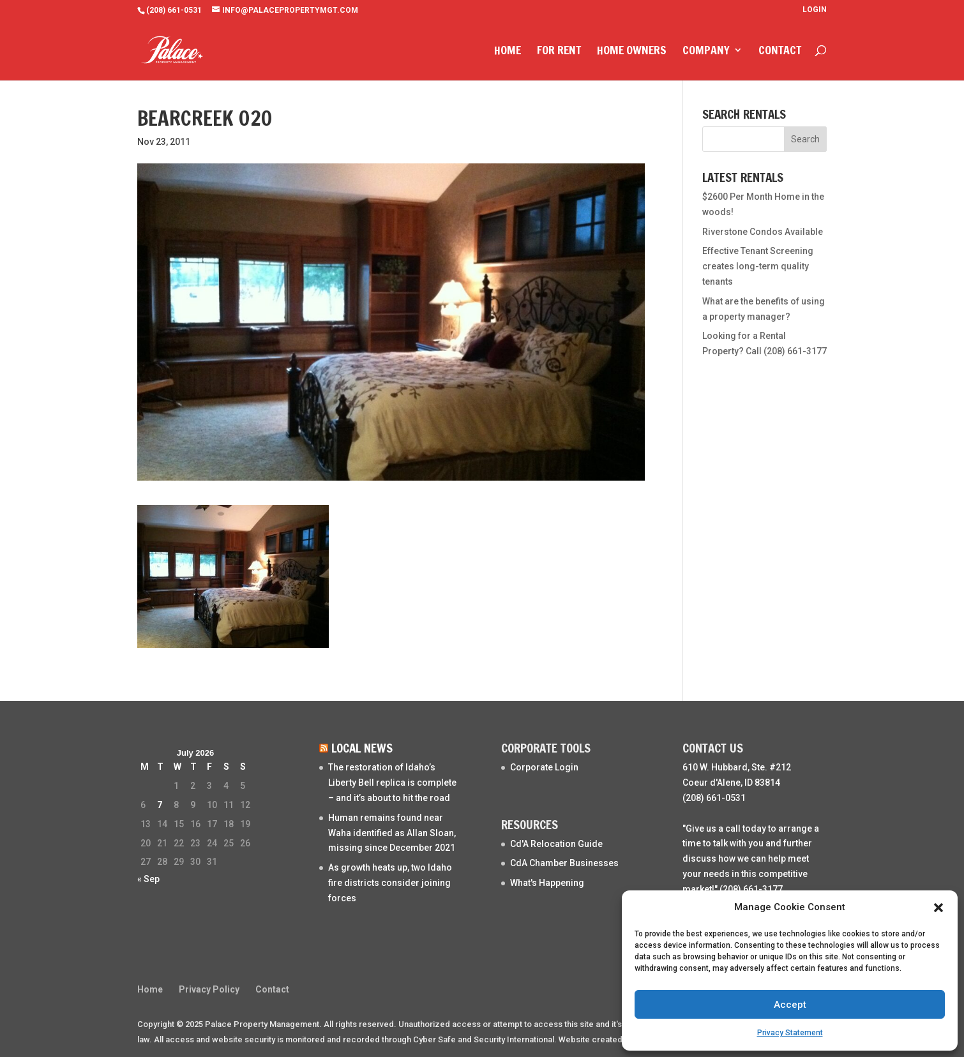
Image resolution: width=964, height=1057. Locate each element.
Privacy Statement (790, 1032)
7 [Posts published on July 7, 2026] (159, 805)
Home (507, 51)
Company (706, 51)
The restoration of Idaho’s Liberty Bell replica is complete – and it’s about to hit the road (392, 782)
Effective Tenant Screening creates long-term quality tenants (757, 266)
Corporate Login (544, 767)
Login (814, 10)
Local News (362, 747)
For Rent (559, 51)
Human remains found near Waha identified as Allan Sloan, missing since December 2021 (392, 833)
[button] (938, 907)
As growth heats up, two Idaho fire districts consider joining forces (390, 882)
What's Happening (547, 883)
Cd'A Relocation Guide (556, 844)
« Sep (148, 879)
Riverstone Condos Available (762, 232)
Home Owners (632, 51)
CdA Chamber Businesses (564, 863)
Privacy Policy (209, 989)
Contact (779, 51)
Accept (790, 1004)
